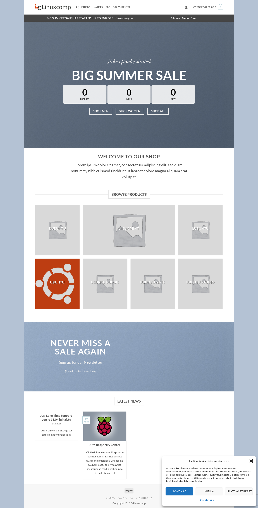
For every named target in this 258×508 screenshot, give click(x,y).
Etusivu (86, 7)
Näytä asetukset (239, 491)
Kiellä (209, 491)
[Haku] (77, 7)
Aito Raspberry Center (104, 445)
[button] (251, 461)
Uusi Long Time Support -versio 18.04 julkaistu (56, 417)
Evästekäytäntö (207, 499)
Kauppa (98, 7)
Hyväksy (179, 491)
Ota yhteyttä (121, 7)
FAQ (108, 7)
